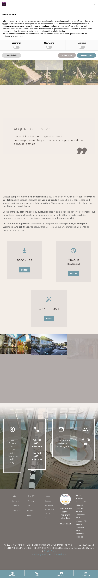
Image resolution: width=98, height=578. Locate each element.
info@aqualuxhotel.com (69, 440)
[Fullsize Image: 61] (15, 349)
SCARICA (24, 270)
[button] (95, 4)
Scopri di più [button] (11, 55)
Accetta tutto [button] (86, 55)
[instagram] (88, 441)
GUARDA (73, 273)
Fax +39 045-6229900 (37, 456)
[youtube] (85, 445)
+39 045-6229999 (37, 443)
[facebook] (83, 441)
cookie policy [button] (83, 26)
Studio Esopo (50, 551)
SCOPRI (49, 318)
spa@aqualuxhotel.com (69, 443)
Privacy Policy (41, 554)
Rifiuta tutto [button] (67, 55)
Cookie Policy (57, 554)
